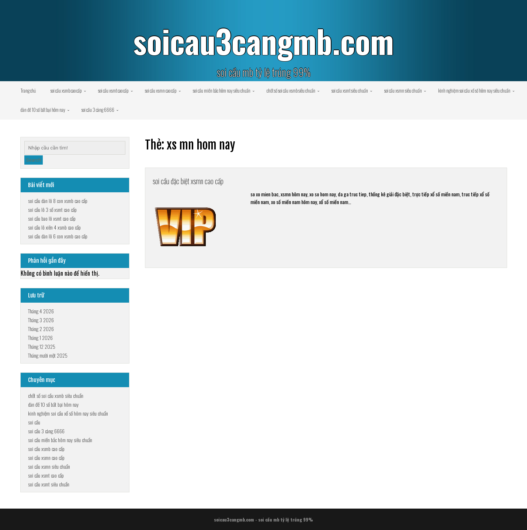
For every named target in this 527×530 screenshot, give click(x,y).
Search (33, 160)
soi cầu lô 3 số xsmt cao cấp (52, 209)
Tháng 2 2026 (41, 329)
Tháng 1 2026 (40, 337)
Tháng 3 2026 (41, 320)
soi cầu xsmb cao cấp (66, 90)
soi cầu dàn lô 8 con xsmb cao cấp (57, 200)
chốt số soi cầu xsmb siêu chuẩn (291, 90)
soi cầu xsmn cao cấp (161, 90)
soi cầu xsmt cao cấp (113, 90)
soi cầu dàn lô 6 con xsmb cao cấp (57, 236)
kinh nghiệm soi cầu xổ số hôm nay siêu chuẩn (474, 90)
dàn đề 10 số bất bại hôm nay (43, 109)
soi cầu (34, 422)
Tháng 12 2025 (41, 346)
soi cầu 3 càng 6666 (98, 109)
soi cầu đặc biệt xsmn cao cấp (196, 182)
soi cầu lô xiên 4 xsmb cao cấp (54, 227)
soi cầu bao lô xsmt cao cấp (52, 218)
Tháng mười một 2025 (47, 355)
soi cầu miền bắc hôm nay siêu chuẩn (221, 90)
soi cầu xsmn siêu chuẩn (403, 90)
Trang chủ (28, 90)
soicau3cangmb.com (263, 40)
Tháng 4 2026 (41, 311)
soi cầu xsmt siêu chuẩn (350, 90)
